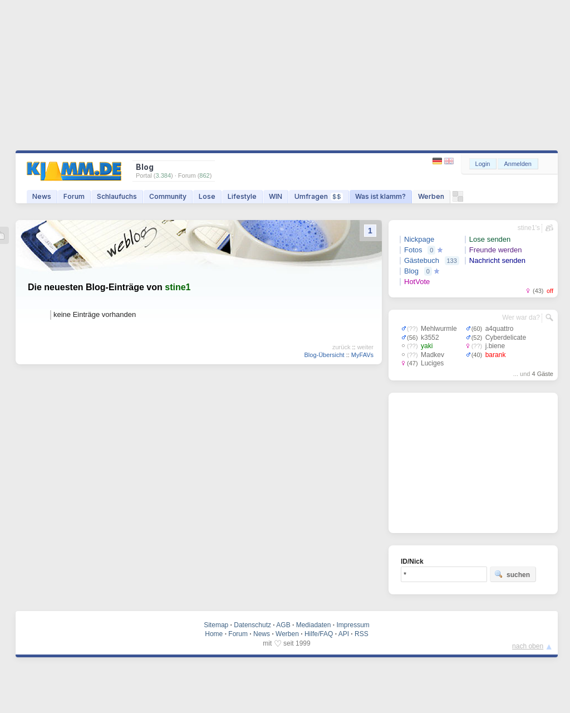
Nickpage (419, 239)
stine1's (529, 228)
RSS (361, 634)
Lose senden (489, 239)
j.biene (495, 346)
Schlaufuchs (117, 196)
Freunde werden (495, 250)
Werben (431, 196)
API (343, 634)
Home (214, 634)
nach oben (527, 646)
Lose (207, 196)
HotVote (417, 281)
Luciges (432, 363)
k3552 (430, 337)
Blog (411, 271)
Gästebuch (421, 260)
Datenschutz (252, 625)
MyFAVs (362, 354)
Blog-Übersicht (324, 354)
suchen (512, 574)
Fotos (413, 250)
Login (482, 163)
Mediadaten (313, 625)
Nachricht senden (497, 260)
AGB (283, 625)
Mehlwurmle (439, 329)
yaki (427, 346)
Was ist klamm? (380, 196)
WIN (275, 196)
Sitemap (216, 625)
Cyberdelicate (505, 337)
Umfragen (318, 196)
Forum (74, 196)
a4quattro (499, 329)
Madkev (432, 355)
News (41, 196)
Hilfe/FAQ (318, 634)
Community (167, 196)
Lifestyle (242, 196)
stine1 (177, 287)
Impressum (352, 625)
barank (495, 355)
